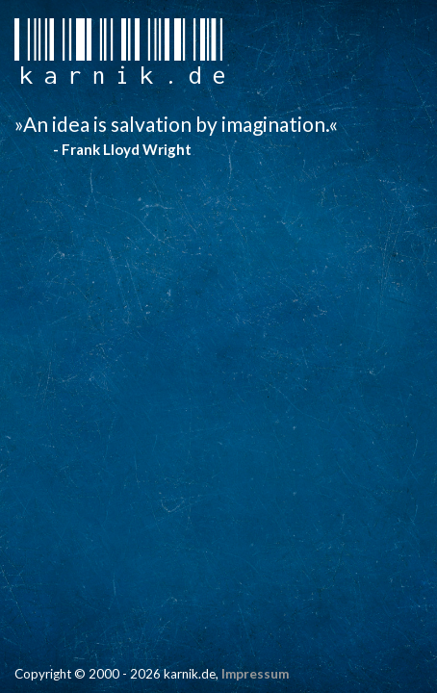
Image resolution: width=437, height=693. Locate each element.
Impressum (255, 673)
